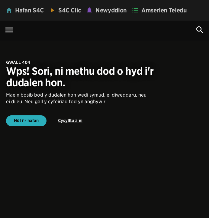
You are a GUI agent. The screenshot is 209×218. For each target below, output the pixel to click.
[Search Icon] (200, 30)
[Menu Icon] (9, 30)
